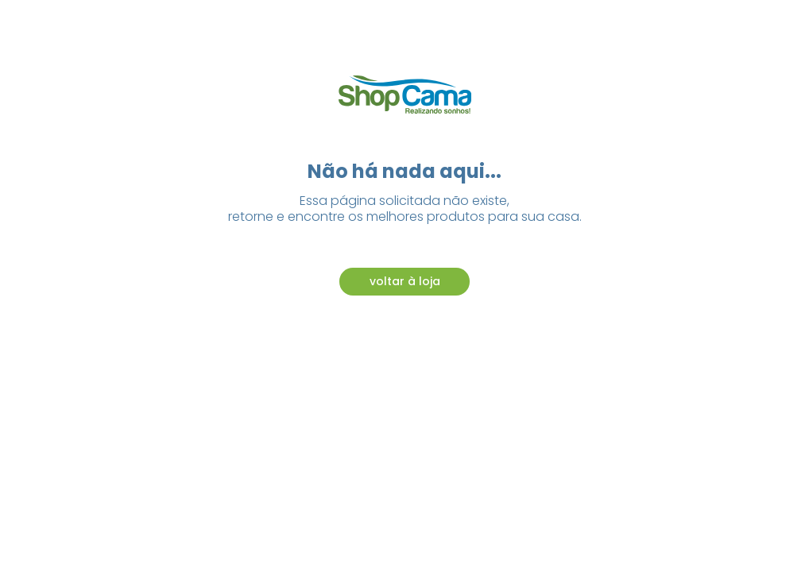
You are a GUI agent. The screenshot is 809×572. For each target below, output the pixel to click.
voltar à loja (405, 281)
